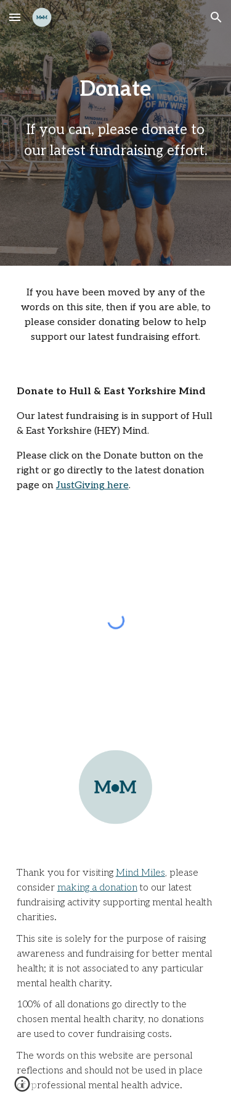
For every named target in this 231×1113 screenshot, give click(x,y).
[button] (15, 17)
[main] (116, 124)
